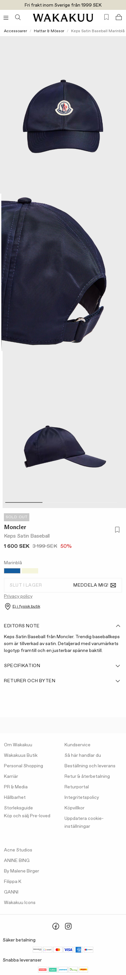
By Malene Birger (21, 871)
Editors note (62, 626)
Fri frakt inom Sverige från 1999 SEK (63, 5)
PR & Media (16, 787)
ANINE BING (17, 861)
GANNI (11, 892)
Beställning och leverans (89, 766)
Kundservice (77, 745)
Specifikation (62, 666)
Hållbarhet (15, 798)
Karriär (11, 776)
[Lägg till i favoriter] (116, 530)
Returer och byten (62, 681)
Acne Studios (18, 850)
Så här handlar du (82, 755)
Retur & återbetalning (87, 776)
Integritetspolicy (81, 798)
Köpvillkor (74, 808)
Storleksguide (18, 808)
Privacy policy (18, 596)
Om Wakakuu (18, 745)
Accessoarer (15, 31)
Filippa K (12, 882)
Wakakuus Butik (21, 755)
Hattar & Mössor (49, 31)
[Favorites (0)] (106, 17)
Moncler (15, 527)
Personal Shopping (23, 766)
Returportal (76, 787)
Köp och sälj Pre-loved (27, 816)
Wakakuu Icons (20, 903)
